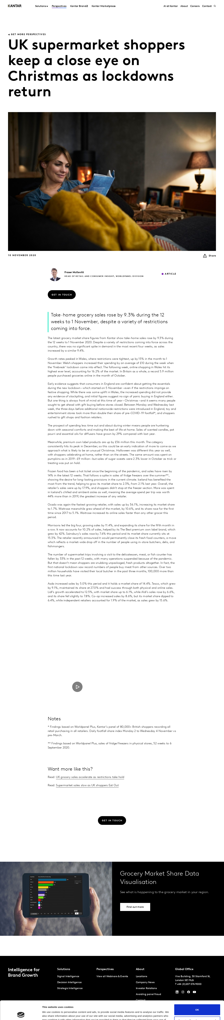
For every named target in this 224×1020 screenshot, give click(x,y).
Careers (194, 6)
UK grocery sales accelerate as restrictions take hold (90, 777)
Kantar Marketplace (104, 6)
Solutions (40, 6)
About (184, 6)
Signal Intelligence (68, 976)
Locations (141, 976)
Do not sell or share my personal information (197, 1003)
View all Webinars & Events (112, 976)
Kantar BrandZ (79, 6)
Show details (49, 1013)
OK (197, 990)
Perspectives (59, 6)
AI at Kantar (171, 6)
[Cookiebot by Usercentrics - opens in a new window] (21, 1013)
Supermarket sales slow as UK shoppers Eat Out (87, 785)
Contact (207, 6)
